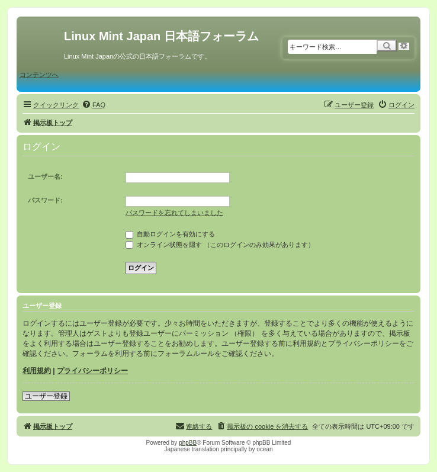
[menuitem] (93, 104)
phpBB (188, 442)
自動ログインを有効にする (170, 233)
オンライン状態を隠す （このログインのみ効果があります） (220, 244)
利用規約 (37, 371)
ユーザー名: (45, 176)
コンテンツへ (39, 74)
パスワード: (45, 200)
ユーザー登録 (46, 396)
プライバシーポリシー (92, 371)
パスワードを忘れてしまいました (174, 212)
